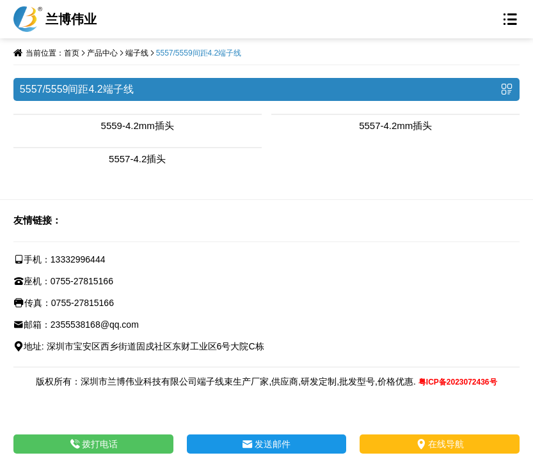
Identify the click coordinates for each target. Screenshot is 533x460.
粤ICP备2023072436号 (457, 382)
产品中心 (102, 53)
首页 (71, 53)
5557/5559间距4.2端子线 (198, 53)
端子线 (136, 53)
